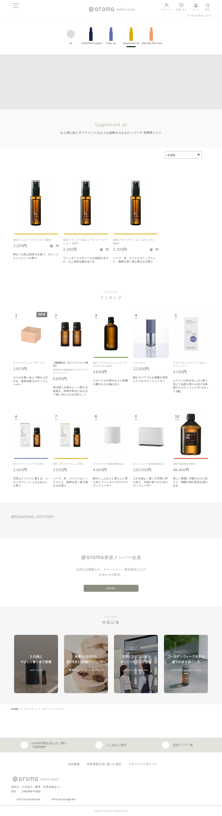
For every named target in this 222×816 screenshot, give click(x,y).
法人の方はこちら (201, 15)
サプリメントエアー (53, 709)
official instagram (63, 799)
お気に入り (181, 6)
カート (195, 6)
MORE (111, 588)
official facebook (28, 799)
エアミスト (30, 709)
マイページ (166, 6)
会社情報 (74, 764)
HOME (15, 709)
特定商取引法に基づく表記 (104, 764)
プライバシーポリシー (143, 764)
